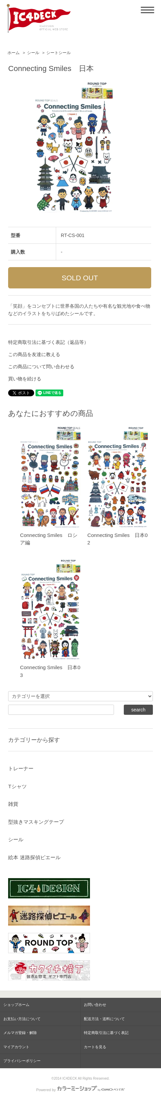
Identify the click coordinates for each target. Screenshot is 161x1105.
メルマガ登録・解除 (20, 1033)
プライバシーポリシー (22, 1061)
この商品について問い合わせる (41, 366)
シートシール (58, 52)
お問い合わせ (95, 1005)
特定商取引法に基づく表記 (106, 1033)
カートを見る (95, 1047)
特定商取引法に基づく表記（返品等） (48, 342)
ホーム (13, 52)
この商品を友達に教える (34, 354)
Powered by (80, 1090)
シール (33, 52)
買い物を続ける (24, 378)
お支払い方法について (22, 1019)
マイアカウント (16, 1047)
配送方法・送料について (104, 1019)
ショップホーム (16, 1005)
